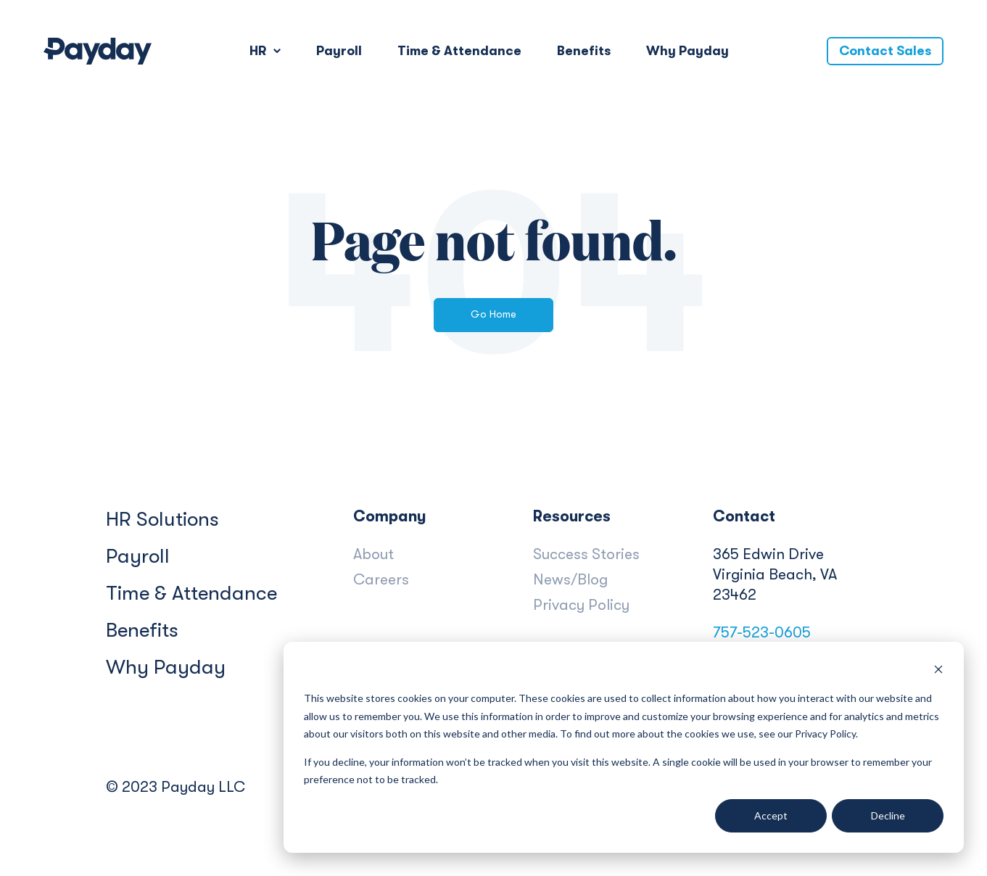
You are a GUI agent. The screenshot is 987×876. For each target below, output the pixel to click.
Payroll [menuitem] (339, 51)
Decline (888, 815)
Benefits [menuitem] (584, 51)
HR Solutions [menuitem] (162, 519)
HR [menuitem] (257, 51)
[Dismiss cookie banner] (938, 671)
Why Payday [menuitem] (687, 51)
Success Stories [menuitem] (586, 554)
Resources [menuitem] (572, 516)
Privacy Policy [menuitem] (581, 604)
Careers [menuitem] (381, 579)
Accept (771, 815)
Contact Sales (885, 51)
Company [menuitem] (389, 516)
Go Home (493, 314)
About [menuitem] (373, 554)
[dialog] (624, 747)
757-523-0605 (762, 632)
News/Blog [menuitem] (570, 579)
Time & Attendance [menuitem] (459, 51)
